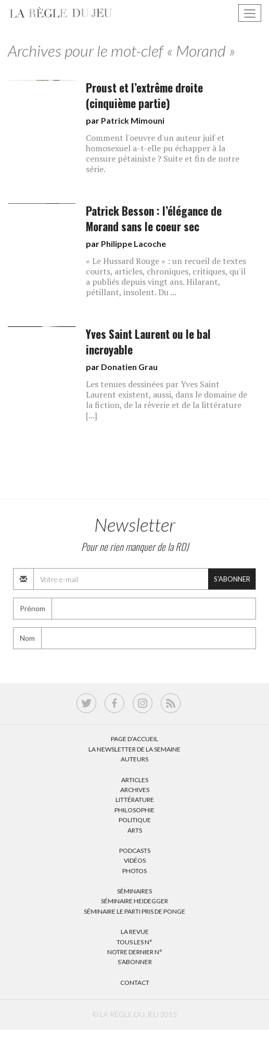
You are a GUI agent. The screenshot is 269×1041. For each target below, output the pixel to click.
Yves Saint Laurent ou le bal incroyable (148, 342)
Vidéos (135, 860)
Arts (134, 830)
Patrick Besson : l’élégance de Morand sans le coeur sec (154, 218)
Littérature (135, 799)
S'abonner (232, 579)
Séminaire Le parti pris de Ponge (134, 911)
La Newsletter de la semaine (134, 749)
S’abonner (135, 962)
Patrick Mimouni (132, 120)
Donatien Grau (129, 367)
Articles (134, 780)
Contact (134, 982)
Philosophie (134, 810)
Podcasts (134, 850)
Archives (134, 790)
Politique (135, 820)
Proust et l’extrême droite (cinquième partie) (144, 95)
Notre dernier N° (134, 952)
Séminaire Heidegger (134, 901)
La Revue (135, 931)
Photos (134, 871)
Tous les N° (134, 942)
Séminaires (134, 891)
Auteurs (134, 759)
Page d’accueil (134, 739)
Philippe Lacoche (133, 243)
